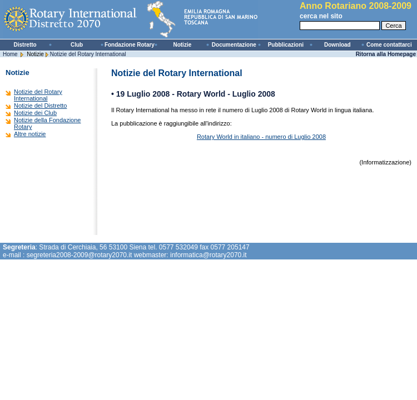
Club (77, 45)
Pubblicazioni (286, 45)
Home (10, 54)
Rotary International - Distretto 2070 (133, 19)
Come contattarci (389, 45)
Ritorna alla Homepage (386, 54)
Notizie (182, 45)
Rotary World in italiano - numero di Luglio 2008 (261, 136)
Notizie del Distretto (40, 105)
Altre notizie (30, 134)
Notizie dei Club (35, 112)
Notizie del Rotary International (88, 54)
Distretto (25, 45)
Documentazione (234, 45)
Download (337, 45)
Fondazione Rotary (130, 45)
